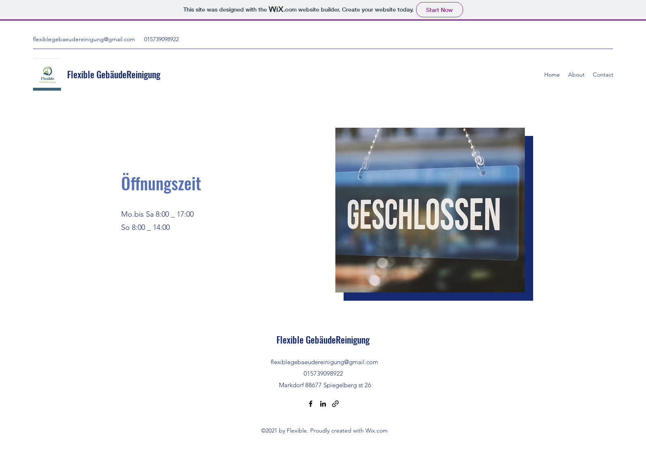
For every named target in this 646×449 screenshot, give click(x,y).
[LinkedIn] (323, 404)
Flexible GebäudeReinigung (114, 74)
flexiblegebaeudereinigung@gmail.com (84, 39)
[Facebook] (311, 404)
